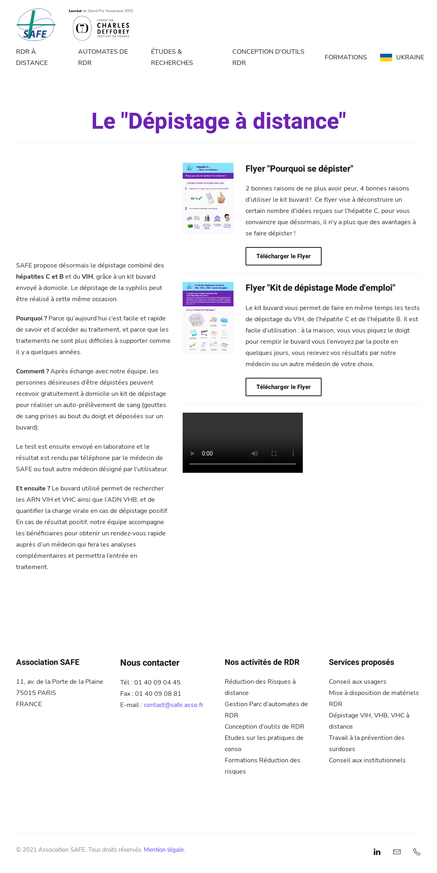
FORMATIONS (346, 57)
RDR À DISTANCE (32, 57)
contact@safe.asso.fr (173, 705)
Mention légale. (164, 850)
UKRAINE (402, 57)
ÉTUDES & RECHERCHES (172, 57)
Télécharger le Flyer (283, 256)
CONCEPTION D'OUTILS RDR (268, 57)
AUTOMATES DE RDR (103, 57)
